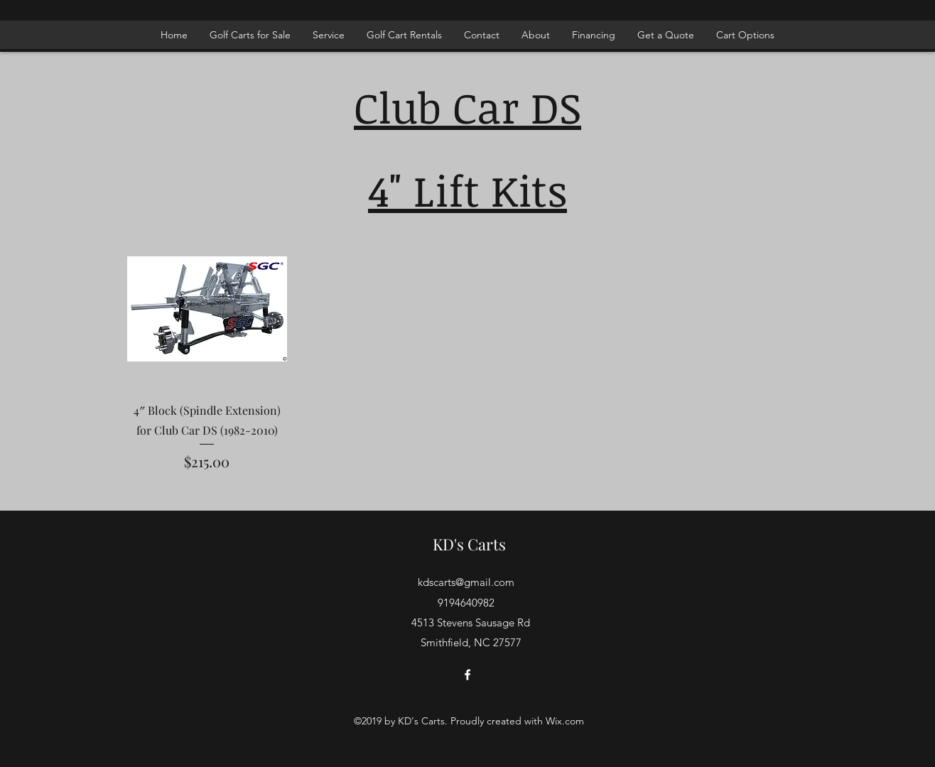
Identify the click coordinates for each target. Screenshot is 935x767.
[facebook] (467, 675)
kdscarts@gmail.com (466, 582)
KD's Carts (469, 544)
